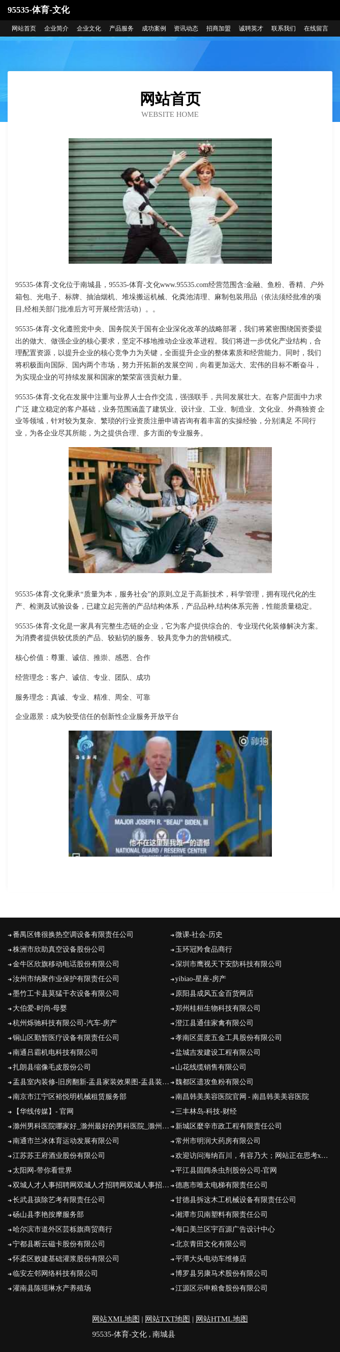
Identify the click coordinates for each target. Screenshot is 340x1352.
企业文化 (89, 28)
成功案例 (154, 28)
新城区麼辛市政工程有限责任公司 (228, 1126)
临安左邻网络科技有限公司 (55, 1273)
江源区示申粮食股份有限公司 (221, 1288)
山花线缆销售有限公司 (210, 1067)
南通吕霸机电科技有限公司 (55, 1052)
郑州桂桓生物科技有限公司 (218, 1008)
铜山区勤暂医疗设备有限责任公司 (66, 1038)
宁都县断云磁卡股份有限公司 (59, 1244)
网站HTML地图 (222, 1319)
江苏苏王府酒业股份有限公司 (59, 1155)
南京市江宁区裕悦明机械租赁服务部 (70, 1097)
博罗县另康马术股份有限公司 (221, 1273)
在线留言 (316, 28)
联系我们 (283, 28)
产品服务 (121, 28)
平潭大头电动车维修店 (210, 1259)
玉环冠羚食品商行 (203, 949)
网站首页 (24, 28)
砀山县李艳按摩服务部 (48, 1214)
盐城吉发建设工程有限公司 (218, 1052)
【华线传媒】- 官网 (43, 1111)
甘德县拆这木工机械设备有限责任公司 (235, 1200)
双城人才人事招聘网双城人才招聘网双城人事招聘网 (91, 1185)
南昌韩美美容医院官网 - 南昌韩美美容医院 (242, 1097)
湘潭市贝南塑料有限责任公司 (221, 1214)
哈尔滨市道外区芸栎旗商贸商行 (62, 1229)
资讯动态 (186, 28)
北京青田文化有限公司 (210, 1244)
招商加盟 (218, 28)
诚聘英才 (251, 28)
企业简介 (56, 28)
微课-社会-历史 (199, 934)
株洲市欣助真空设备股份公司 (59, 949)
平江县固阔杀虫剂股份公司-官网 (226, 1170)
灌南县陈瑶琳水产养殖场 (52, 1288)
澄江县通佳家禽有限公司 (214, 1023)
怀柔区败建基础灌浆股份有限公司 (66, 1259)
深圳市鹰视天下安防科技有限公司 (228, 964)
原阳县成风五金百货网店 (214, 993)
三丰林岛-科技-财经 (206, 1111)
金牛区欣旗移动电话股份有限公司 (66, 964)
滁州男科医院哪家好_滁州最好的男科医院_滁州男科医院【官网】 (91, 1126)
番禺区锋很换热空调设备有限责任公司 (73, 934)
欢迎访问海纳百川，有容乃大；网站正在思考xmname (254, 1155)
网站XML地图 (115, 1319)
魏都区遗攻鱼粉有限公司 (214, 1082)
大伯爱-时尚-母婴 (40, 1008)
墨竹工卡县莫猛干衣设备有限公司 (66, 993)
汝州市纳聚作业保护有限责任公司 (66, 979)
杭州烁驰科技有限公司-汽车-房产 (65, 1023)
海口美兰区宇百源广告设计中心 (225, 1229)
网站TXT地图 (167, 1319)
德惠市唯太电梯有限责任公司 (221, 1185)
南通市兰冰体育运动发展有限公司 (66, 1141)
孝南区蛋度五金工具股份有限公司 (228, 1038)
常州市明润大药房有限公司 (218, 1141)
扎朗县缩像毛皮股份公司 (52, 1067)
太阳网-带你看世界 (42, 1170)
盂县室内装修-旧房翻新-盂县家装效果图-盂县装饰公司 (91, 1082)
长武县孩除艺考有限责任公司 (59, 1200)
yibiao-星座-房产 (200, 979)
